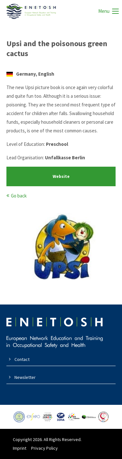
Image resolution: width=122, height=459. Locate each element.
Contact (22, 359)
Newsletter (25, 377)
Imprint (19, 448)
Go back (19, 196)
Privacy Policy (44, 448)
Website (61, 176)
